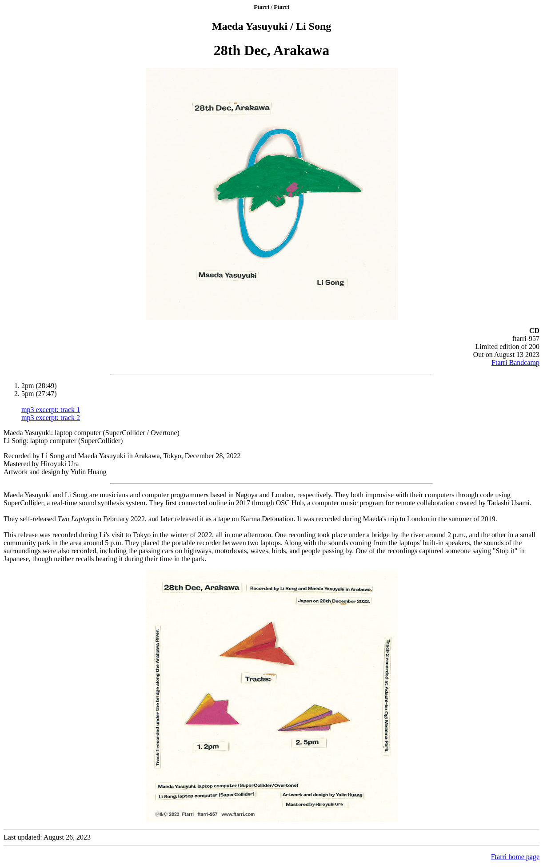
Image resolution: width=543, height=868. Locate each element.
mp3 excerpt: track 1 (50, 409)
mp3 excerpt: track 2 (50, 417)
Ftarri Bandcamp (515, 362)
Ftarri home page (515, 856)
